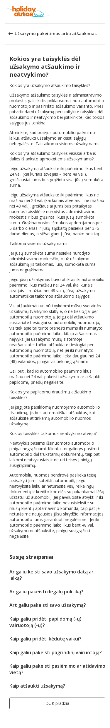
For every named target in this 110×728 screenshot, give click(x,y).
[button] (103, 12)
